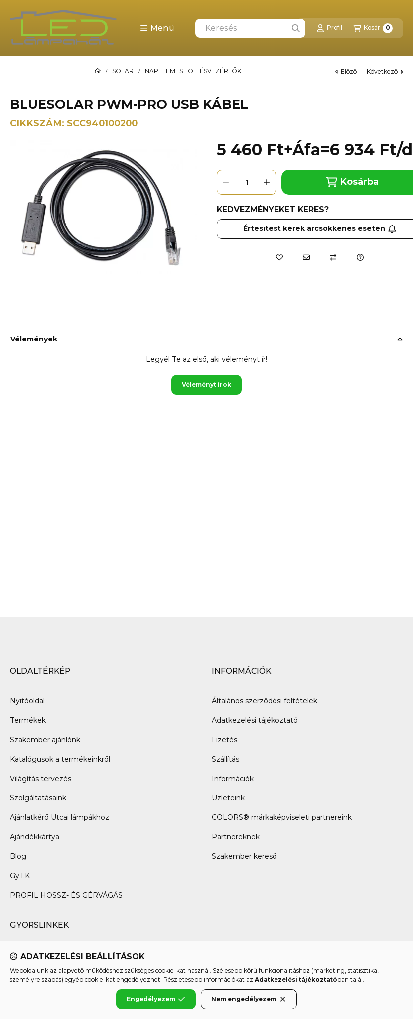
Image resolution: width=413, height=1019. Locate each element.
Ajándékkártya (34, 836)
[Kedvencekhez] (279, 257)
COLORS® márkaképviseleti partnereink (282, 817)
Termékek (28, 720)
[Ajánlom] (306, 257)
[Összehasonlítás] (333, 257)
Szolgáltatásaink (38, 797)
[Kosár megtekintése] (373, 28)
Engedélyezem (156, 999)
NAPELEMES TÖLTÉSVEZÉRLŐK (193, 71)
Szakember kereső (244, 856)
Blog (18, 856)
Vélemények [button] (33, 339)
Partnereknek (236, 836)
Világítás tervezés (40, 778)
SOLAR (123, 71)
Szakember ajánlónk (45, 739)
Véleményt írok (206, 384)
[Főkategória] (98, 71)
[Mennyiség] (246, 182)
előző (346, 71)
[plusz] (267, 182)
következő (385, 71)
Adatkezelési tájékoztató (255, 720)
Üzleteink (228, 797)
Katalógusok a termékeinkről (60, 759)
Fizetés (224, 739)
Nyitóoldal (27, 700)
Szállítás (225, 759)
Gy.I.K (20, 875)
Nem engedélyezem (248, 999)
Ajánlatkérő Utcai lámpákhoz (59, 817)
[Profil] (329, 28)
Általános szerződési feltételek (264, 700)
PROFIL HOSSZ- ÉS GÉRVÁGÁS (66, 895)
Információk (233, 778)
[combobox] (250, 28)
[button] (157, 28)
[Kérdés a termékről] (360, 257)
